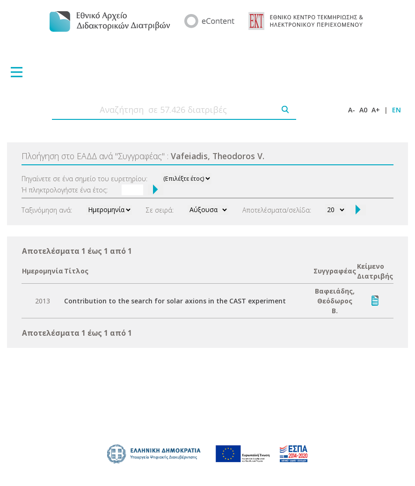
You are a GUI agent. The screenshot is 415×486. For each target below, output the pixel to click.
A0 (363, 109)
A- (351, 109)
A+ (375, 109)
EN (396, 109)
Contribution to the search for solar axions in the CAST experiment (175, 300)
